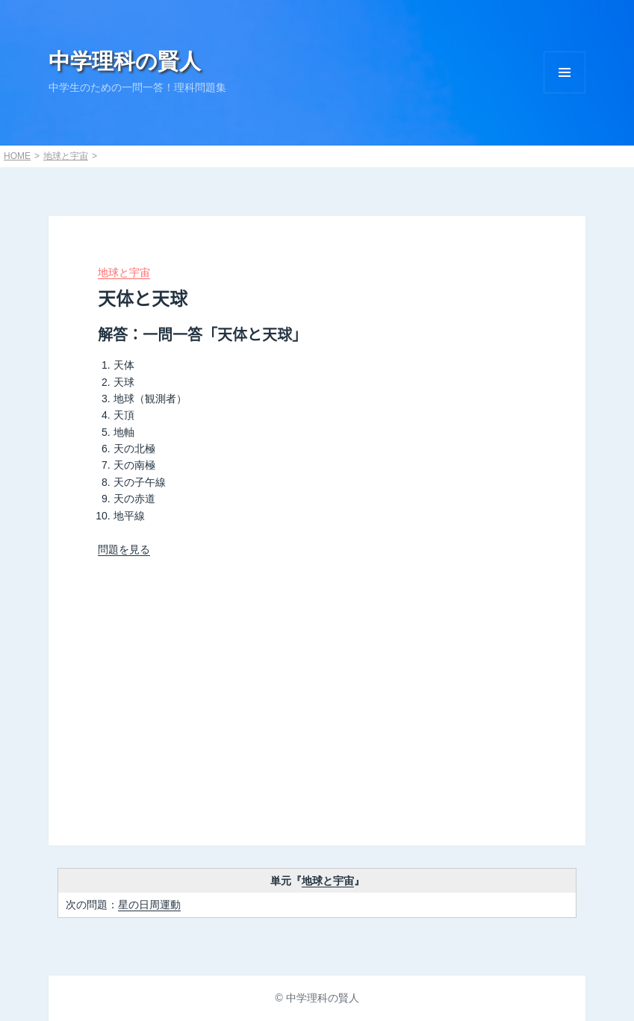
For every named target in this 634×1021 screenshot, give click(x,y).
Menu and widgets (564, 72)
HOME (17, 156)
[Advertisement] (317, 691)
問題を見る (124, 549)
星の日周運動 (149, 905)
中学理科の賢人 (125, 61)
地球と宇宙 (65, 156)
